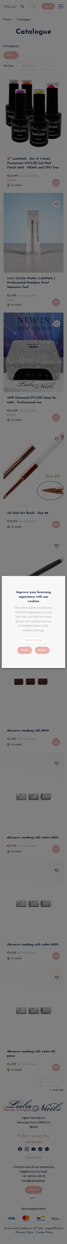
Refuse (42, 650)
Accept (24, 650)
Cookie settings (33, 640)
